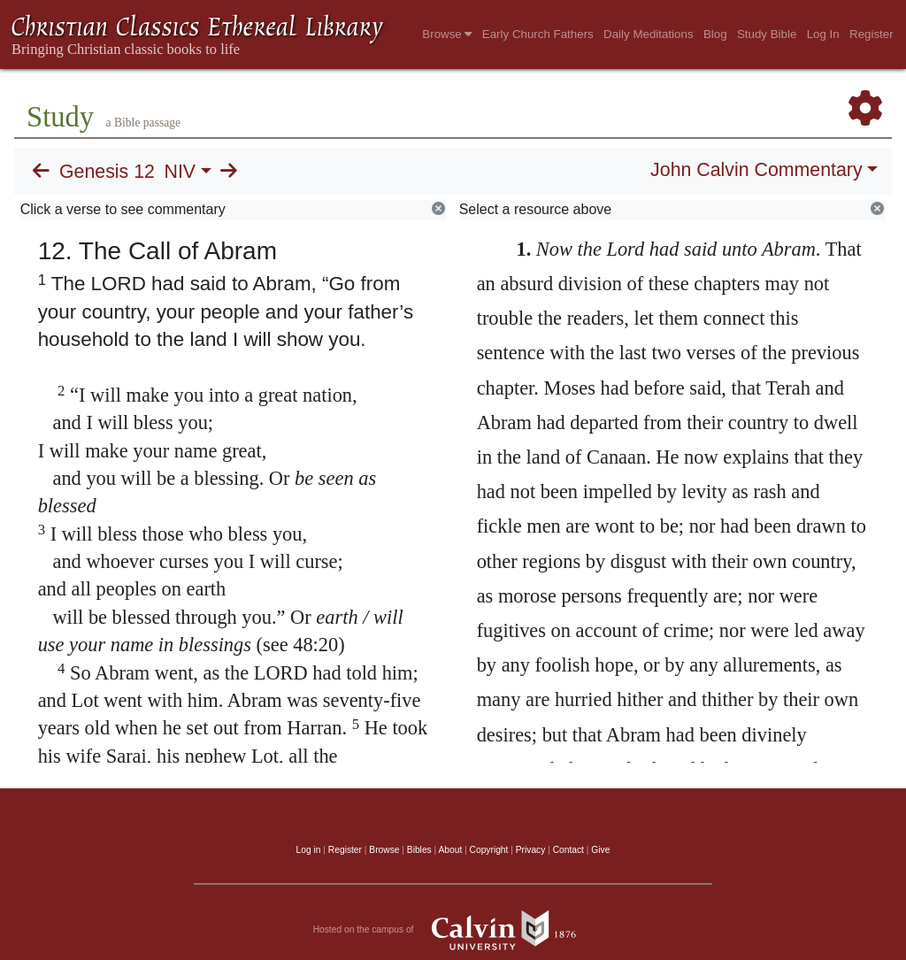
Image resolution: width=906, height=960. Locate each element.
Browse (447, 34)
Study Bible (766, 34)
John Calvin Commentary (756, 169)
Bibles (419, 850)
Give (600, 850)
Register (871, 34)
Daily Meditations (648, 34)
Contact (568, 850)
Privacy (531, 850)
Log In (823, 34)
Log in (308, 850)
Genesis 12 (107, 171)
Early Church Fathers (538, 34)
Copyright (489, 850)
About (450, 850)
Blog (715, 34)
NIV (180, 171)
